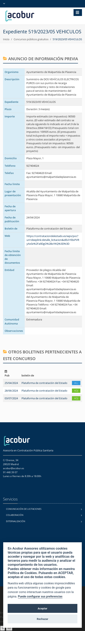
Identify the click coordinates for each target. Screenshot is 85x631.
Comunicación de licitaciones (23, 508)
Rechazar (42, 618)
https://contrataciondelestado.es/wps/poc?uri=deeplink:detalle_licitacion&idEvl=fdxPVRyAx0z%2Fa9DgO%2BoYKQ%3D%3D (53, 239)
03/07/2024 (11, 398)
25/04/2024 (11, 383)
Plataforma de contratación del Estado (44, 383)
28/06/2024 (11, 390)
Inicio (6, 39)
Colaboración (14, 514)
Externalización (15, 521)
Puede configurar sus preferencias (40, 596)
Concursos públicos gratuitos (31, 39)
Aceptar (42, 608)
